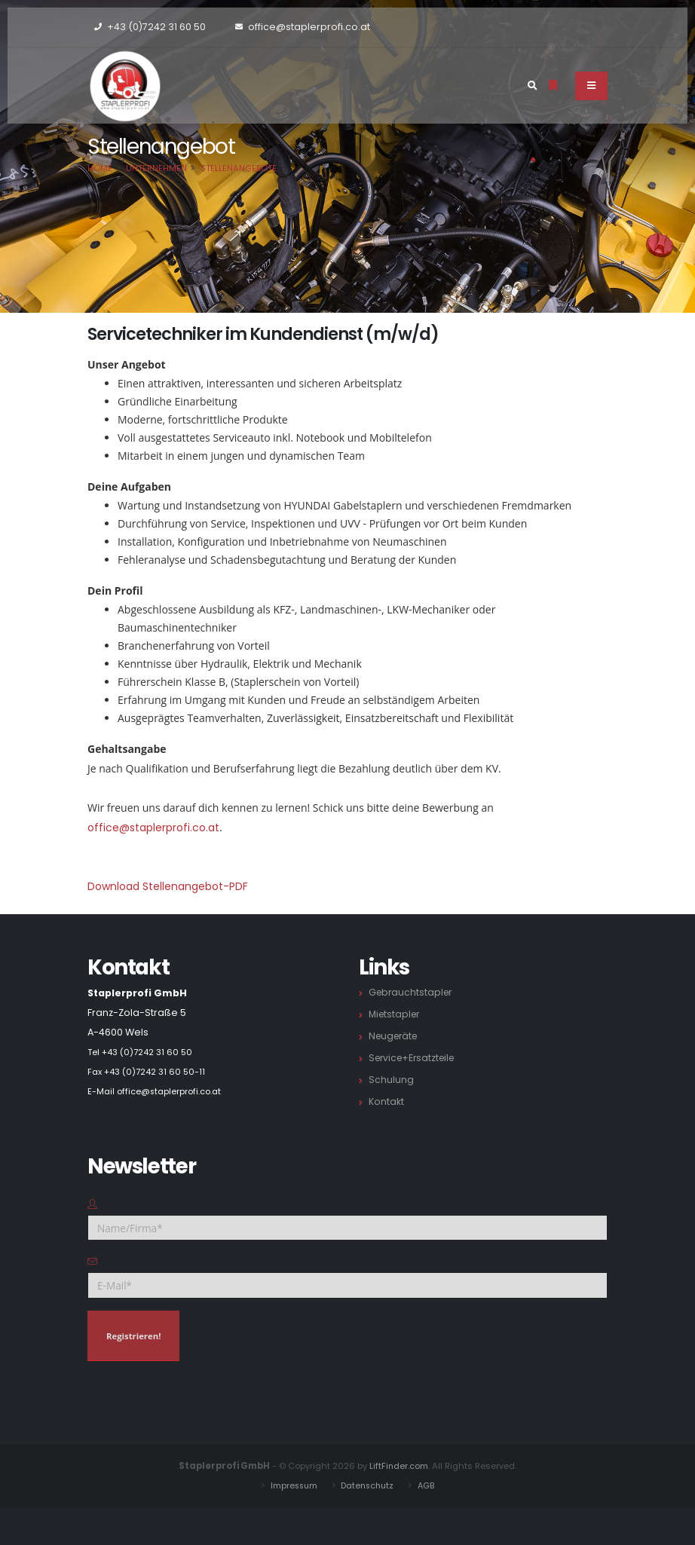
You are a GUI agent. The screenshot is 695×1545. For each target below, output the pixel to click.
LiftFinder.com (399, 1466)
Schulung (391, 1079)
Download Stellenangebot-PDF (167, 886)
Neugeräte (395, 1035)
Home (99, 168)
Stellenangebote (239, 168)
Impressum (291, 1485)
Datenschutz (368, 1485)
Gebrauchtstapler (412, 992)
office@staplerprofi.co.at (153, 827)
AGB (429, 1485)
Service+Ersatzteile (415, 1057)
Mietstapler (396, 1014)
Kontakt (386, 1101)
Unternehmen (156, 168)
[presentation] (202, 1402)
